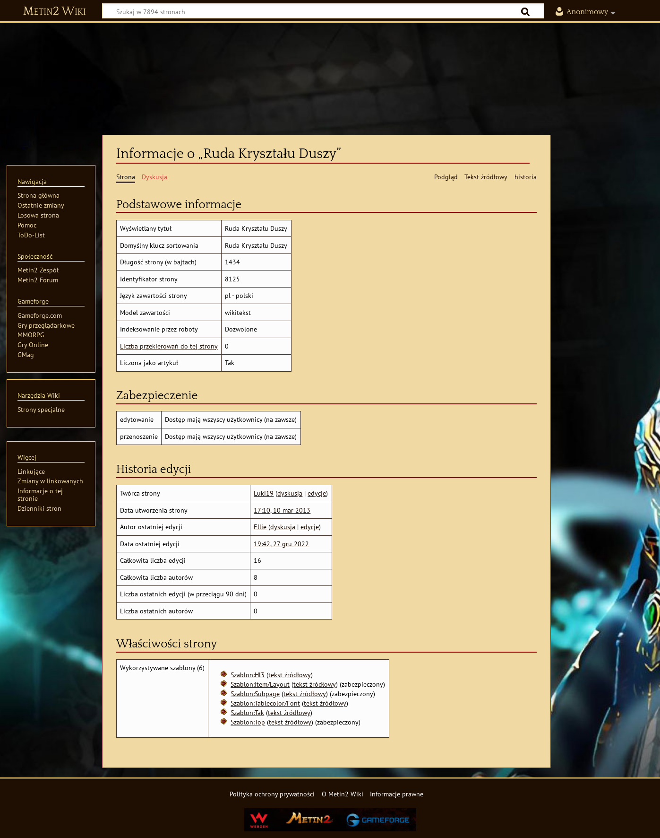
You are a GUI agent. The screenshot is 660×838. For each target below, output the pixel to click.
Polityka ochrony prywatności (272, 793)
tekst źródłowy (289, 674)
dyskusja (289, 493)
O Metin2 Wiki (342, 793)
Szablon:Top (248, 721)
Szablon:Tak (247, 712)
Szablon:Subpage (255, 693)
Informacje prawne (396, 793)
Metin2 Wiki (54, 11)
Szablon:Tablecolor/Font (265, 702)
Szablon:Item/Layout (260, 684)
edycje (317, 493)
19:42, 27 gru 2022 (281, 543)
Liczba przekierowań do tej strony (169, 345)
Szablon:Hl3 (248, 674)
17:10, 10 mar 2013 (282, 510)
